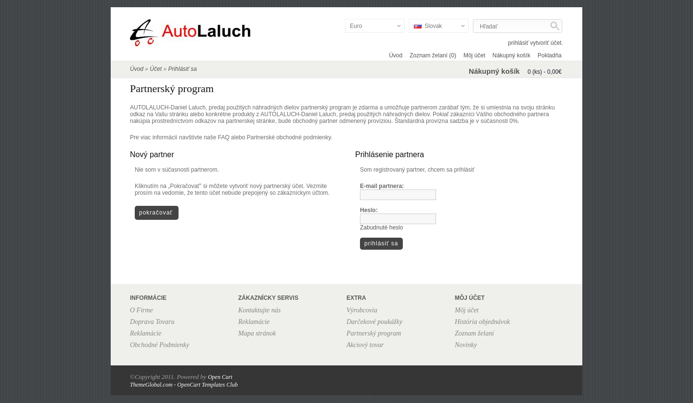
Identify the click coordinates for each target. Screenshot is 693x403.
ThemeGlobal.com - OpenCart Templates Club (184, 384)
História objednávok (482, 321)
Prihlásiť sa (182, 69)
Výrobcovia (361, 310)
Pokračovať (156, 212)
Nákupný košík (511, 55)
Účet (156, 69)
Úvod (395, 55)
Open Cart (220, 377)
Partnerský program (373, 333)
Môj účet (474, 55)
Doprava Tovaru (152, 321)
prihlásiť (518, 43)
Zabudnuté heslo (381, 227)
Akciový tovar (365, 345)
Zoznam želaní (474, 333)
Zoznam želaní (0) (433, 55)
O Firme (141, 310)
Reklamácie (145, 333)
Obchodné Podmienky (159, 345)
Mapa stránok (257, 333)
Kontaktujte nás (259, 310)
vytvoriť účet (545, 43)
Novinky (466, 345)
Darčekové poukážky (374, 321)
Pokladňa (550, 55)
